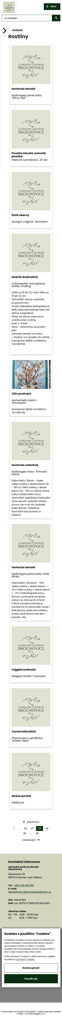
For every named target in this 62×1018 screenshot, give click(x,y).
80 (37, 833)
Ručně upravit (31, 968)
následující (31, 840)
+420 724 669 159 (24, 885)
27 (32, 828)
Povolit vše (31, 978)
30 (24, 833)
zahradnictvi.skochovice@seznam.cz (29, 892)
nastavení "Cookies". (25, 959)
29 (46, 828)
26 (25, 828)
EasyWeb (30, 1011)
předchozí (31, 822)
